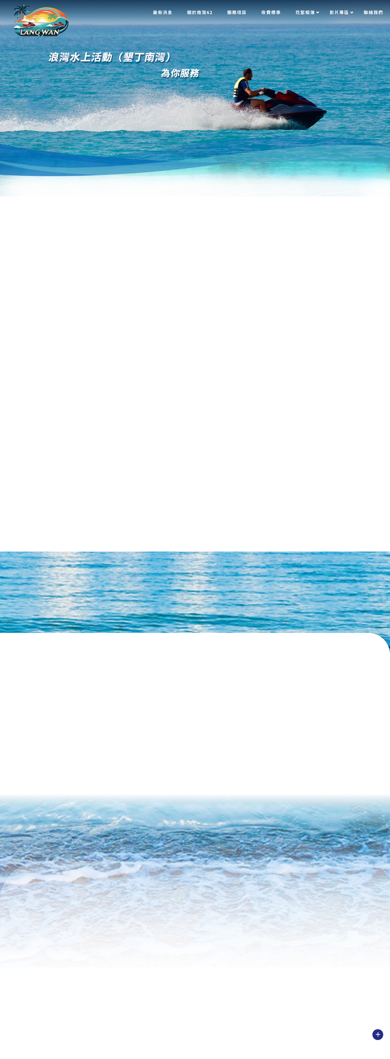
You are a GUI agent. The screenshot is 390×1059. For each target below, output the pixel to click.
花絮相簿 (305, 12)
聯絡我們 (373, 12)
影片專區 (339, 12)
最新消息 (163, 12)
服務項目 (237, 12)
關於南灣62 (200, 12)
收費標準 (271, 12)
